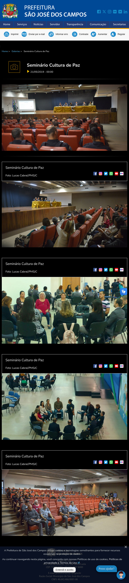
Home (6, 24)
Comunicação (98, 24)
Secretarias (119, 24)
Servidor (55, 24)
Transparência (75, 24)
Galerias (16, 51)
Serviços (22, 24)
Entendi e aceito (64, 569)
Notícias (38, 24)
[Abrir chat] (121, 575)
